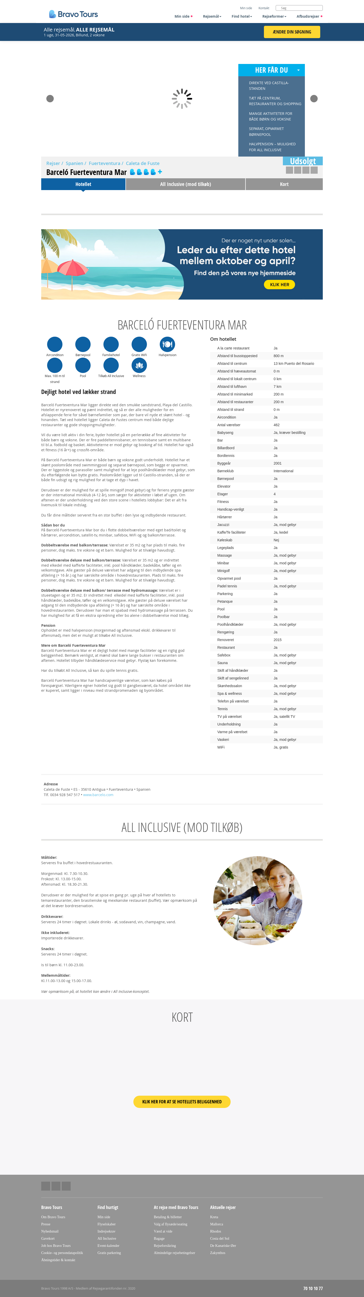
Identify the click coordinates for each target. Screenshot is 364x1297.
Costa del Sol (219, 1238)
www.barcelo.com (98, 794)
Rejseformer (274, 16)
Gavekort (48, 1238)
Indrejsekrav (106, 1231)
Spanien (74, 163)
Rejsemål (212, 16)
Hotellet (83, 184)
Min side (184, 16)
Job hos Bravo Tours (56, 1246)
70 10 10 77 (313, 1288)
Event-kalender (109, 1246)
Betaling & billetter (168, 1217)
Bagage (159, 1238)
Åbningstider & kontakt (58, 1260)
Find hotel (242, 16)
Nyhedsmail (50, 1231)
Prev (50, 97)
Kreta (214, 1217)
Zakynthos (217, 1253)
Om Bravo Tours (53, 1217)
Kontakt (264, 8)
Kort (284, 184)
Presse (45, 1224)
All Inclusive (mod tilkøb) (185, 184)
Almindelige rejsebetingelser (174, 1253)
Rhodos (215, 1231)
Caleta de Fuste (142, 163)
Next (314, 97)
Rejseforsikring (165, 1246)
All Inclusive (107, 1238)
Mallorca (216, 1224)
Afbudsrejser (310, 16)
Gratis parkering (109, 1253)
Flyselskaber (107, 1224)
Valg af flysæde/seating (170, 1224)
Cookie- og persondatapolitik (62, 1253)
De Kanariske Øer (223, 1246)
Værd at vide (163, 1231)
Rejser (53, 163)
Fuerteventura (104, 163)
